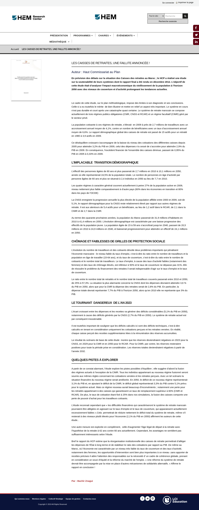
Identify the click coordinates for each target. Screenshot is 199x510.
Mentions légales (39, 499)
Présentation (59, 35)
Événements (125, 35)
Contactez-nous (89, 499)
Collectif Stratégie (56, 499)
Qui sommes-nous (22, 499)
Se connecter (168, 3)
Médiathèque (58, 41)
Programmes (82, 35)
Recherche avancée (168, 21)
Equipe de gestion (73, 499)
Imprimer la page (184, 2)
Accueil (15, 49)
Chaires (103, 35)
